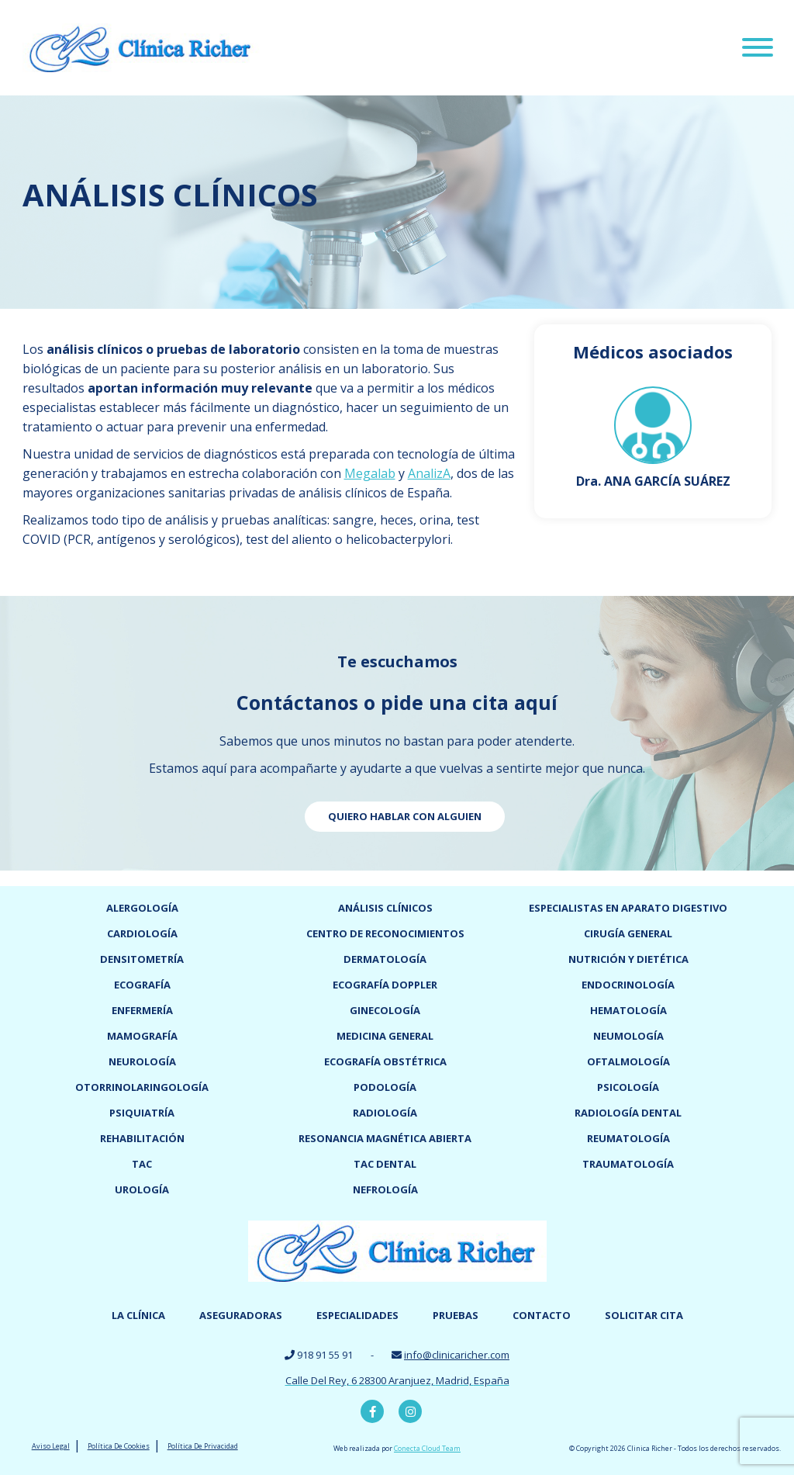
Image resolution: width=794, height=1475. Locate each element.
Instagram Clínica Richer (410, 1411)
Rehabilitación (142, 1138)
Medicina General (385, 1036)
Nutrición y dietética (628, 959)
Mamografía (142, 1036)
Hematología (628, 1010)
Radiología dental (628, 1113)
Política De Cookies (119, 1446)
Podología (385, 1087)
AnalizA (429, 473)
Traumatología (628, 1164)
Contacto (542, 1315)
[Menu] (757, 49)
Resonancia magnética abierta (385, 1138)
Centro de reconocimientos (385, 933)
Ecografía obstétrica (385, 1061)
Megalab (369, 473)
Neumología (628, 1036)
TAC (142, 1164)
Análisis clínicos (385, 908)
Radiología (385, 1113)
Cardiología (142, 933)
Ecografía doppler (385, 985)
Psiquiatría (141, 1113)
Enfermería (142, 1010)
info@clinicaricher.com (456, 1355)
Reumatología (628, 1138)
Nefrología (385, 1189)
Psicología (628, 1087)
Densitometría (142, 959)
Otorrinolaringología (142, 1087)
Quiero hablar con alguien (405, 816)
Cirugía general (628, 933)
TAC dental (385, 1164)
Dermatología (384, 959)
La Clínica (138, 1315)
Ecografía (142, 985)
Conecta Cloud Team (427, 1448)
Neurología (142, 1061)
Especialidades (357, 1315)
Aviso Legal (51, 1446)
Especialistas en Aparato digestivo (628, 908)
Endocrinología (628, 985)
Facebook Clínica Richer (372, 1411)
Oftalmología (628, 1061)
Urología (142, 1189)
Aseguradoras (240, 1315)
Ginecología (385, 1010)
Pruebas (455, 1315)
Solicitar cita (644, 1315)
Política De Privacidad (202, 1446)
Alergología (142, 908)
